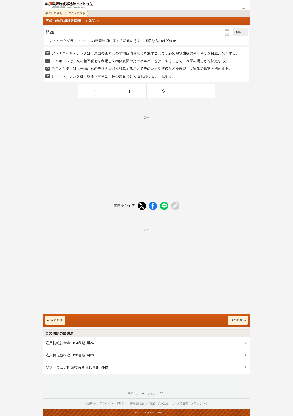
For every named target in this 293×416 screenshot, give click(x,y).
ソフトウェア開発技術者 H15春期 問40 (77, 367)
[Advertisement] (146, 151)
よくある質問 (179, 403)
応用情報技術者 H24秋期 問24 (70, 343)
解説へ (240, 32)
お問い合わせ (199, 403)
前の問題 (56, 320)
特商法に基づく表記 (142, 403)
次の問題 (236, 320)
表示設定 (163, 403)
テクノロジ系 (76, 13)
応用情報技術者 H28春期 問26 (70, 355)
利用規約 (91, 403)
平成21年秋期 (53, 13)
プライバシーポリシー (113, 403)
